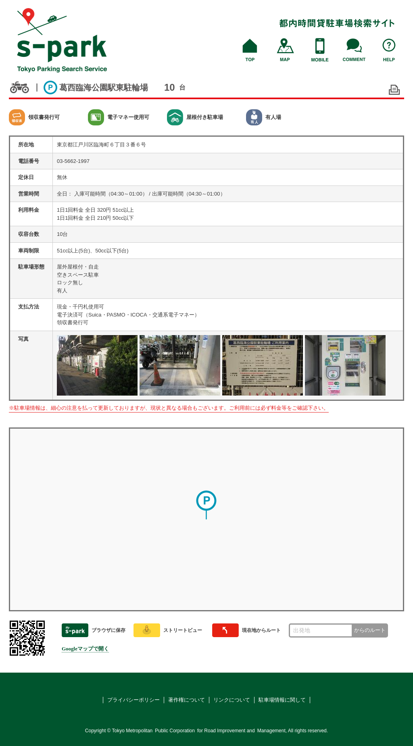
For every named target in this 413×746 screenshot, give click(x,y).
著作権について (186, 700)
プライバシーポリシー (133, 700)
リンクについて (231, 700)
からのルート (370, 630)
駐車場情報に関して (282, 700)
